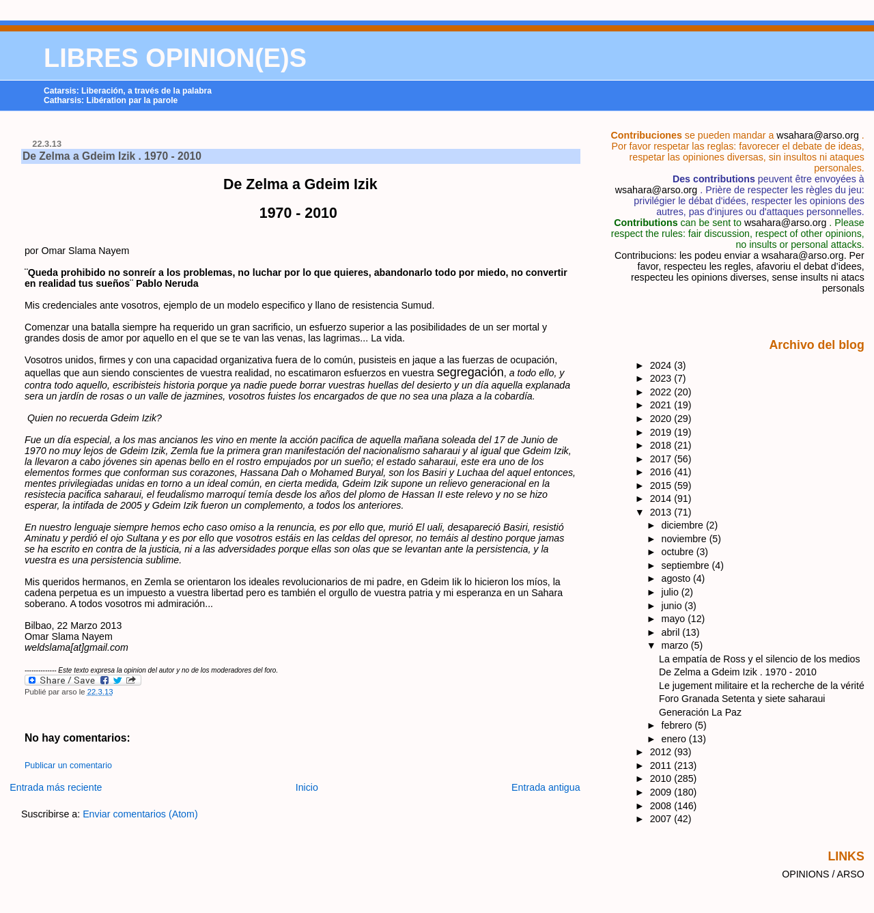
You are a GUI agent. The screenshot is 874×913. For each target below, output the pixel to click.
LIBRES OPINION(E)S (175, 58)
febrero (678, 725)
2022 (662, 392)
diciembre (684, 525)
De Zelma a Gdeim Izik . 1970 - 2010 (112, 156)
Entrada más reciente (56, 787)
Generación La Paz (700, 712)
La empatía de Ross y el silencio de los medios (759, 659)
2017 (662, 458)
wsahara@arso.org (817, 135)
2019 (662, 432)
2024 (662, 365)
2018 (662, 445)
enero (675, 738)
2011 (662, 765)
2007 (662, 818)
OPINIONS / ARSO (823, 874)
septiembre (687, 565)
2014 (662, 498)
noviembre (685, 538)
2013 (662, 512)
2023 (662, 378)
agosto (677, 578)
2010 (662, 778)
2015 (662, 485)
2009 (662, 792)
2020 (662, 418)
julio (671, 592)
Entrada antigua (545, 787)
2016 (662, 471)
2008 (662, 805)
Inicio (307, 787)
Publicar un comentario (68, 765)
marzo (676, 645)
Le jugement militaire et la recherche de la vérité (761, 685)
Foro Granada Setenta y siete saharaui (742, 698)
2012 (662, 751)
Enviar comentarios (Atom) (140, 814)
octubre (679, 551)
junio (673, 605)
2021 (662, 404)
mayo (675, 618)
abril (672, 632)
